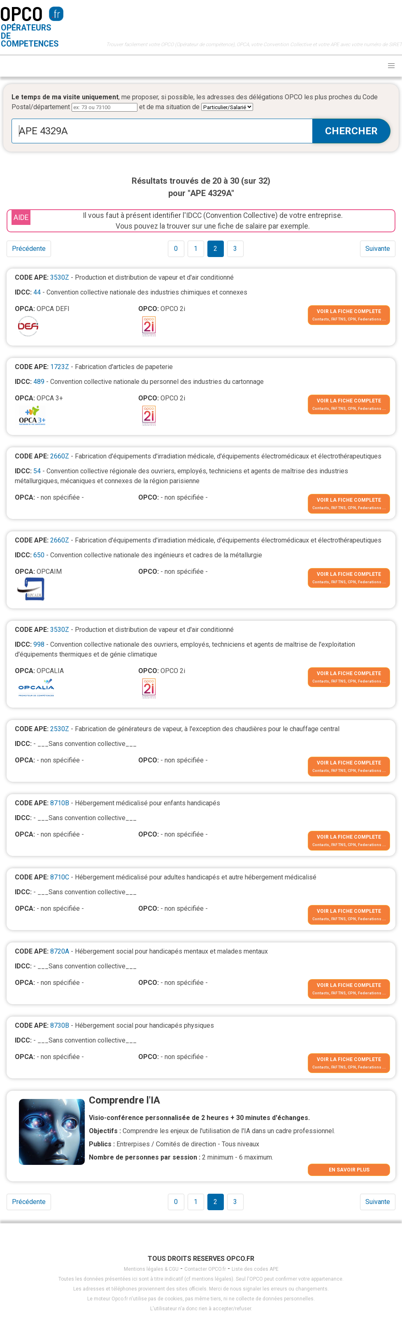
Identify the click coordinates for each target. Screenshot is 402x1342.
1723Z (59, 367)
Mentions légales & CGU (151, 1269)
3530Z (59, 277)
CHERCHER (351, 131)
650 (38, 555)
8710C (59, 877)
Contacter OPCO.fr (205, 1269)
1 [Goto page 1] (196, 249)
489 (38, 382)
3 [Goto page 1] (235, 249)
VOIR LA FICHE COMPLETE (349, 311)
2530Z (59, 729)
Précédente (29, 249)
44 (37, 292)
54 (37, 471)
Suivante (377, 249)
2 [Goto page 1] (215, 249)
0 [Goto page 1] (176, 249)
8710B (59, 803)
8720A (59, 951)
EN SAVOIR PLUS (349, 1170)
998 (38, 644)
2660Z (59, 456)
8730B (59, 1025)
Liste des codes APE (255, 1269)
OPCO (21, 13)
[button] (391, 66)
